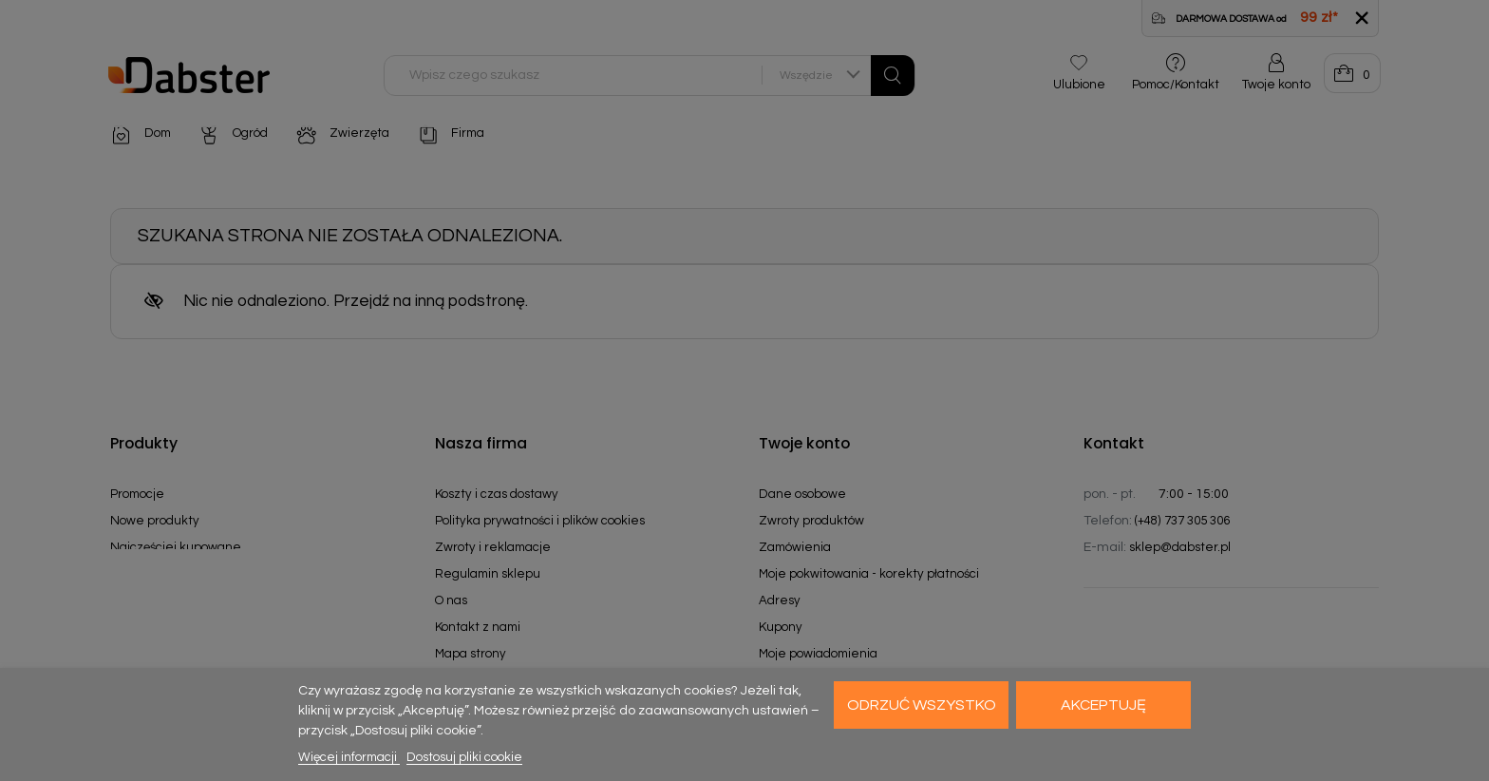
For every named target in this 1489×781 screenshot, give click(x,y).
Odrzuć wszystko (921, 705)
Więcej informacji (349, 757)
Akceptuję (1103, 705)
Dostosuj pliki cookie (464, 757)
